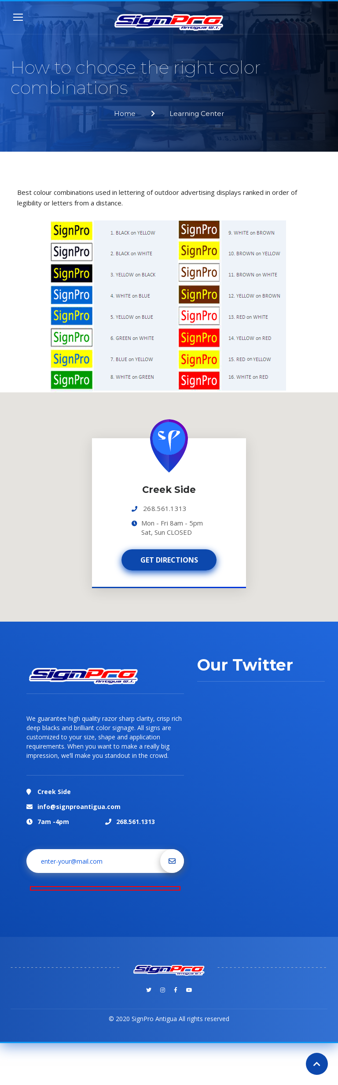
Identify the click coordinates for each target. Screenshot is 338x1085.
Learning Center (196, 113)
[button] (169, 467)
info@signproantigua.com (79, 806)
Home (125, 113)
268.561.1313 (165, 508)
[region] (169, 507)
